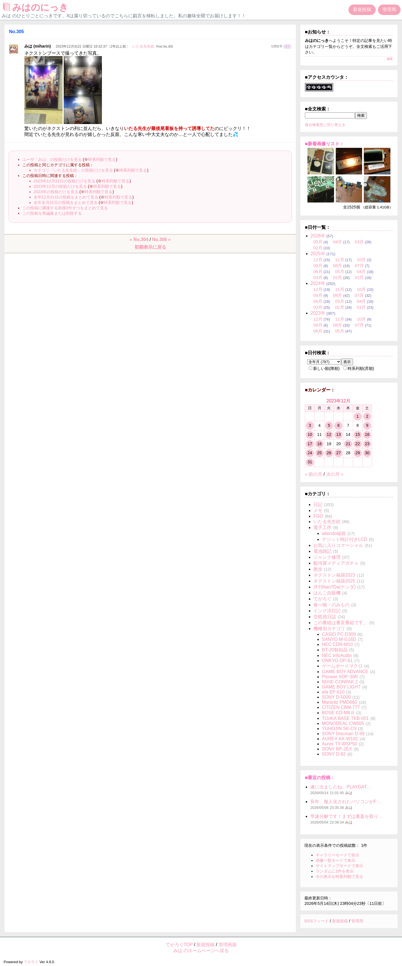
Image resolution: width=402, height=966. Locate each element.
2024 (318, 283)
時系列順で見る (102, 159)
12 (329, 434)
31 (309, 462)
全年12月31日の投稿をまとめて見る (66, 197)
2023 (318, 313)
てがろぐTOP (179, 944)
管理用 (389, 9)
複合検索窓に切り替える (325, 125)
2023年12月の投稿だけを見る (60, 186)
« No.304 (139, 239)
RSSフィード (316, 921)
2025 (318, 253)
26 (329, 453)
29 (357, 453)
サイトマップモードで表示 (339, 865)
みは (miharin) (37, 46)
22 (357, 444)
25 (319, 453)
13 (338, 434)
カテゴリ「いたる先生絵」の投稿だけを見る (73, 170)
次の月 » (334, 474)
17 (309, 444)
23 (367, 444)
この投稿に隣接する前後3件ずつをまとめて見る (65, 208)
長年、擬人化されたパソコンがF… (345, 801)
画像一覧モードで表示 (335, 860)
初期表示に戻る (150, 247)
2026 (318, 235)
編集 (287, 46)
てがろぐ (31, 962)
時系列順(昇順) (358, 368)
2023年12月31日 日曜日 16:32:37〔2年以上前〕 (92, 46)
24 (309, 453)
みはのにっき (37, 7)
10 (309, 434)
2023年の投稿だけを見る (56, 191)
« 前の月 (313, 474)
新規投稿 (362, 9)
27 (338, 453)
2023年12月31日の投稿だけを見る (64, 181)
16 (367, 434)
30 (367, 453)
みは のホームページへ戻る (201, 950)
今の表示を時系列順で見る (339, 876)
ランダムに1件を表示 (335, 871)
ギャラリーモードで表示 (337, 855)
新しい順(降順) (324, 368)
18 (319, 444)
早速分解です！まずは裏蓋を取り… (346, 816)
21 (348, 444)
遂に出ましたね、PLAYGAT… (340, 786)
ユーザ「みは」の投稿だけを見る (52, 159)
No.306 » (161, 239)
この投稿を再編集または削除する (52, 213)
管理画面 (228, 944)
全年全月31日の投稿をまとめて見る (66, 202)
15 (357, 434)
